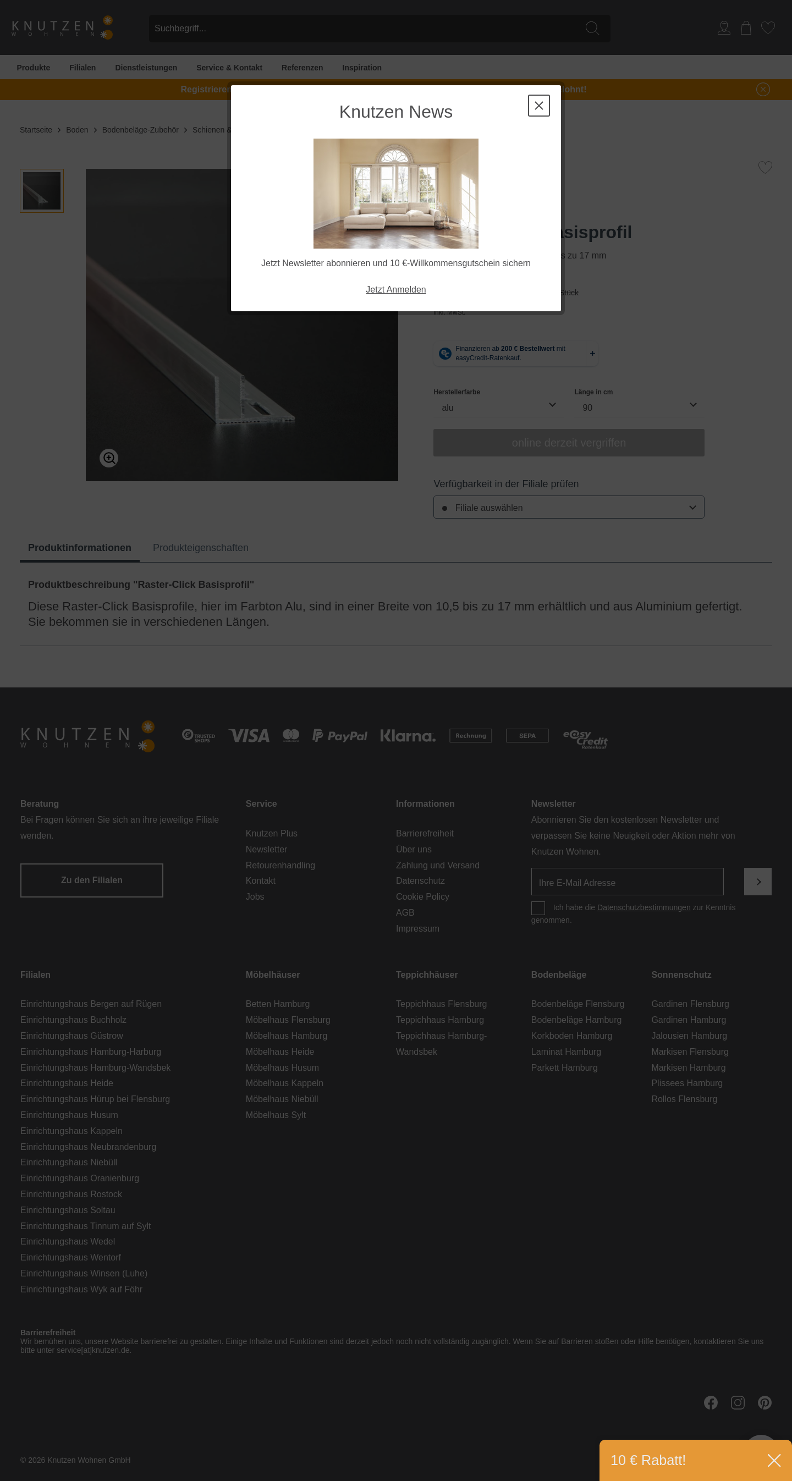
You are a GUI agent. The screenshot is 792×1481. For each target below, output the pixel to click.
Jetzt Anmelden (396, 289)
